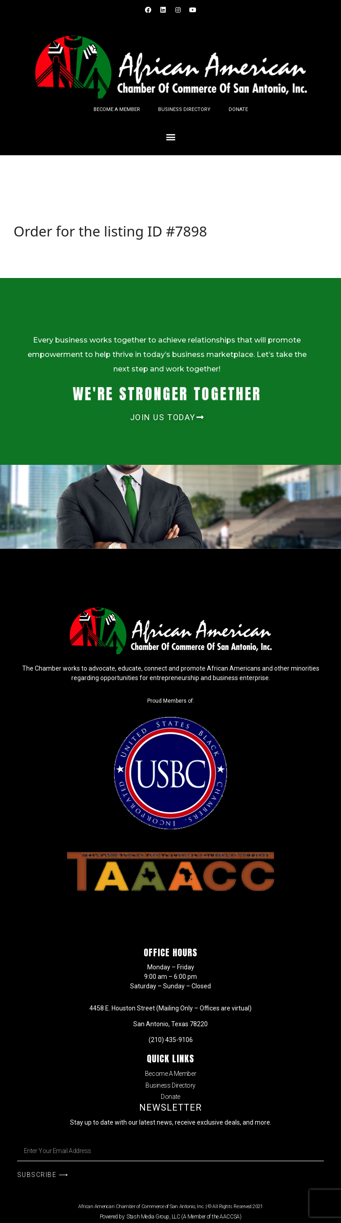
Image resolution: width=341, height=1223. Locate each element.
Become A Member (116, 109)
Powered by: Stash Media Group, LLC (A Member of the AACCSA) (170, 1217)
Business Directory (184, 109)
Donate (238, 109)
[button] (170, 136)
